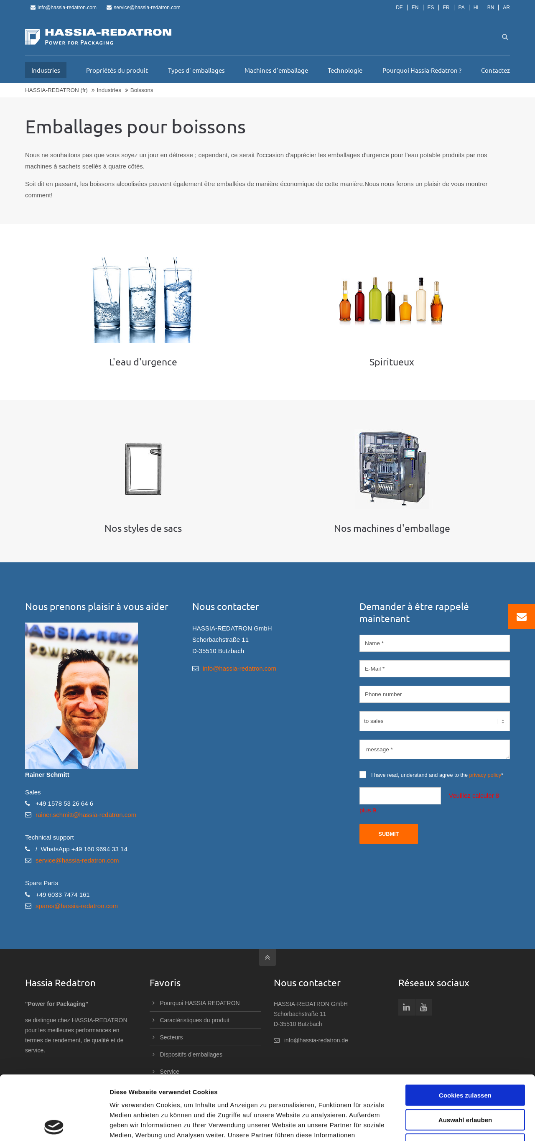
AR (506, 7)
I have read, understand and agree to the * (431, 774)
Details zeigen (444, 1124)
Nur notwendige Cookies (465, 1079)
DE (399, 7)
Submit (388, 834)
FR (446, 7)
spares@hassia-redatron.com (77, 905)
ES (431, 7)
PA (462, 7)
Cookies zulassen (465, 1030)
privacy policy (485, 775)
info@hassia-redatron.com (64, 7)
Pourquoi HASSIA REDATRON (200, 1003)
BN (490, 7)
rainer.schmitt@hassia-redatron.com (86, 814)
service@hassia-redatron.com (144, 7)
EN (415, 7)
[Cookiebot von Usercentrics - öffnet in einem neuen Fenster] (54, 1124)
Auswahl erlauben (465, 1055)
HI (476, 7)
